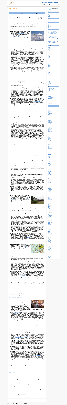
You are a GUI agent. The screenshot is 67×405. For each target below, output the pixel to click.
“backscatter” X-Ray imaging (31, 77)
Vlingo (24, 275)
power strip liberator (38, 101)
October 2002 (49, 232)
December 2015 (50, 128)
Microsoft (49, 66)
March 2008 (49, 182)
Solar (48, 75)
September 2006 (50, 199)
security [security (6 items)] (49, 41)
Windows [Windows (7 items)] (53, 42)
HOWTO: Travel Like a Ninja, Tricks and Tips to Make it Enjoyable (24, 13)
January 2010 (49, 161)
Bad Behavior (9, 403)
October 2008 (49, 174)
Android (49, 47)
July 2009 (49, 165)
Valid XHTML (49, 26)
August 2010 (49, 155)
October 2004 (49, 214)
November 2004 (50, 213)
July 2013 (49, 137)
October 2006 (49, 198)
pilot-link (49, 99)
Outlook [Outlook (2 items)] (55, 38)
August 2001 (49, 248)
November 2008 (50, 173)
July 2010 (49, 156)
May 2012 (49, 144)
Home (48, 14)
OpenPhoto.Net (50, 98)
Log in (48, 25)
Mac (48, 64)
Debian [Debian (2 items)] (52, 32)
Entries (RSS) (37, 399)
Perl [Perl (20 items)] (57, 38)
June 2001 (49, 250)
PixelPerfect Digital (50, 100)
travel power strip (25, 106)
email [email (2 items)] (57, 32)
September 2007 (50, 189)
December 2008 (50, 172)
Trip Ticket (13, 294)
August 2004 (49, 216)
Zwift (48, 84)
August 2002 (49, 234)
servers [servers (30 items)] (52, 41)
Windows (49, 81)
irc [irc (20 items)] (57, 34)
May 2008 (49, 180)
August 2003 (49, 224)
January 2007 (49, 197)
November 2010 (50, 153)
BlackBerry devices (18, 156)
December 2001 (50, 243)
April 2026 (49, 107)
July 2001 (49, 249)
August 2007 (49, 190)
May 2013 (49, 139)
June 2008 (49, 179)
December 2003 (50, 222)
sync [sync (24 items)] (55, 41)
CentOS (49, 50)
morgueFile (49, 96)
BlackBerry (18, 36)
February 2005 (50, 209)
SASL (48, 73)
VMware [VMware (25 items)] (49, 42)
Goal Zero (49, 58)
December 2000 (50, 257)
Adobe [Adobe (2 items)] (49, 31)
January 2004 (49, 221)
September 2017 (50, 120)
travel (28, 15)
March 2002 (49, 240)
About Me (49, 15)
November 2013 (50, 132)
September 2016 (50, 122)
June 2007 (49, 192)
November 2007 (50, 187)
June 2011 (49, 149)
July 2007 (49, 191)
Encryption (49, 54)
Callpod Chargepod (25, 336)
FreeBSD (49, 57)
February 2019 (50, 119)
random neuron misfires (50, 3)
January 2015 (49, 130)
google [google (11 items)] (49, 34)
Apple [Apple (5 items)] (51, 31)
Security (49, 74)
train (26, 15)
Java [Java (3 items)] (48, 36)
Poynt (26, 246)
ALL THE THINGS (17, 312)
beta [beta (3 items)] (56, 31)
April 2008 (49, 181)
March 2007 (49, 195)
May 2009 (49, 166)
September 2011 (50, 148)
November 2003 (50, 223)
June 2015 (49, 129)
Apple (48, 49)
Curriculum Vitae (50, 91)
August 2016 (49, 123)
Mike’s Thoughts (50, 95)
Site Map (49, 16)
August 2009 (49, 164)
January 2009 (49, 171)
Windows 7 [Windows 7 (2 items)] (56, 42)
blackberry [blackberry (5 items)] (49, 32)
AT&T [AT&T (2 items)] (53, 31)
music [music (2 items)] (57, 37)
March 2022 (49, 112)
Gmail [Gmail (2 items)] (56, 33)
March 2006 (49, 205)
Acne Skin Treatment (50, 89)
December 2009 (50, 162)
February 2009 (50, 170)
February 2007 (50, 196)
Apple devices (36, 155)
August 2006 (49, 200)
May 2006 (49, 204)
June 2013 (49, 138)
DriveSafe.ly (20, 275)
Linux (48, 63)
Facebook (49, 55)
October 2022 (49, 111)
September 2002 (50, 233)
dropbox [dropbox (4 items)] (54, 32)
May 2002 (49, 238)
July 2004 (49, 217)
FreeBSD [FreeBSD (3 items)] (53, 33)
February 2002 (50, 241)
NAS (48, 67)
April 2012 (49, 145)
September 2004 (50, 215)
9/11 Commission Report (51, 88)
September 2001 (50, 247)
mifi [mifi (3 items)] (53, 37)
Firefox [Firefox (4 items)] (51, 33)
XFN (48, 27)
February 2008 (50, 183)
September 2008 (50, 175)
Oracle (48, 68)
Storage (49, 76)
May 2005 (49, 207)
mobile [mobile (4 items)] (56, 37)
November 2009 (50, 163)
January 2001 (49, 256)
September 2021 (50, 113)
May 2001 (49, 251)
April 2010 (49, 157)
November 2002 (50, 231)
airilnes (12, 15)
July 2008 (49, 178)
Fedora (49, 56)
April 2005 (49, 208)
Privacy (49, 72)
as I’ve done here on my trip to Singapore (26, 358)
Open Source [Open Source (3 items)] (52, 38)
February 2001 (50, 255)
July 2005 (49, 206)
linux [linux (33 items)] (52, 36)
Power (48, 71)
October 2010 (49, 154)
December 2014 (50, 131)
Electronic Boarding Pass (22, 33)
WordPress (49, 83)
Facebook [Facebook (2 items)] (49, 33)
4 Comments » (23, 394)
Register (49, 24)
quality (42, 161)
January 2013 (49, 140)
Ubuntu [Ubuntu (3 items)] (57, 41)
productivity (23, 15)
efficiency (19, 15)
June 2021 (49, 114)
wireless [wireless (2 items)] (49, 43)
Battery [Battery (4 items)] (55, 31)
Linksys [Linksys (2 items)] (50, 36)
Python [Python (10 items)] (55, 39)
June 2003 (49, 225)
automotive (15, 15)
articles (37, 161)
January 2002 (49, 242)
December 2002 (50, 230)
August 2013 (49, 136)
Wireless (49, 82)
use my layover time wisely (19, 337)
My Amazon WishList (50, 97)
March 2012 (49, 146)
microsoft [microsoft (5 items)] (55, 36)
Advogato (49, 90)
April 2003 (49, 226)
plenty (34, 161)
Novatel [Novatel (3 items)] (49, 38)
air (11, 162)
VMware (49, 80)
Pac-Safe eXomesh (37, 355)
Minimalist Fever (29, 399)
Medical (49, 65)
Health (48, 59)
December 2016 (50, 121)
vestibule (28, 237)
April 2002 (49, 239)
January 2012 (49, 147)
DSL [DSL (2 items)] (56, 32)
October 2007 (49, 188)
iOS (15, 36)
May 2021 (49, 115)
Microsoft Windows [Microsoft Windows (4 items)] (50, 37)
